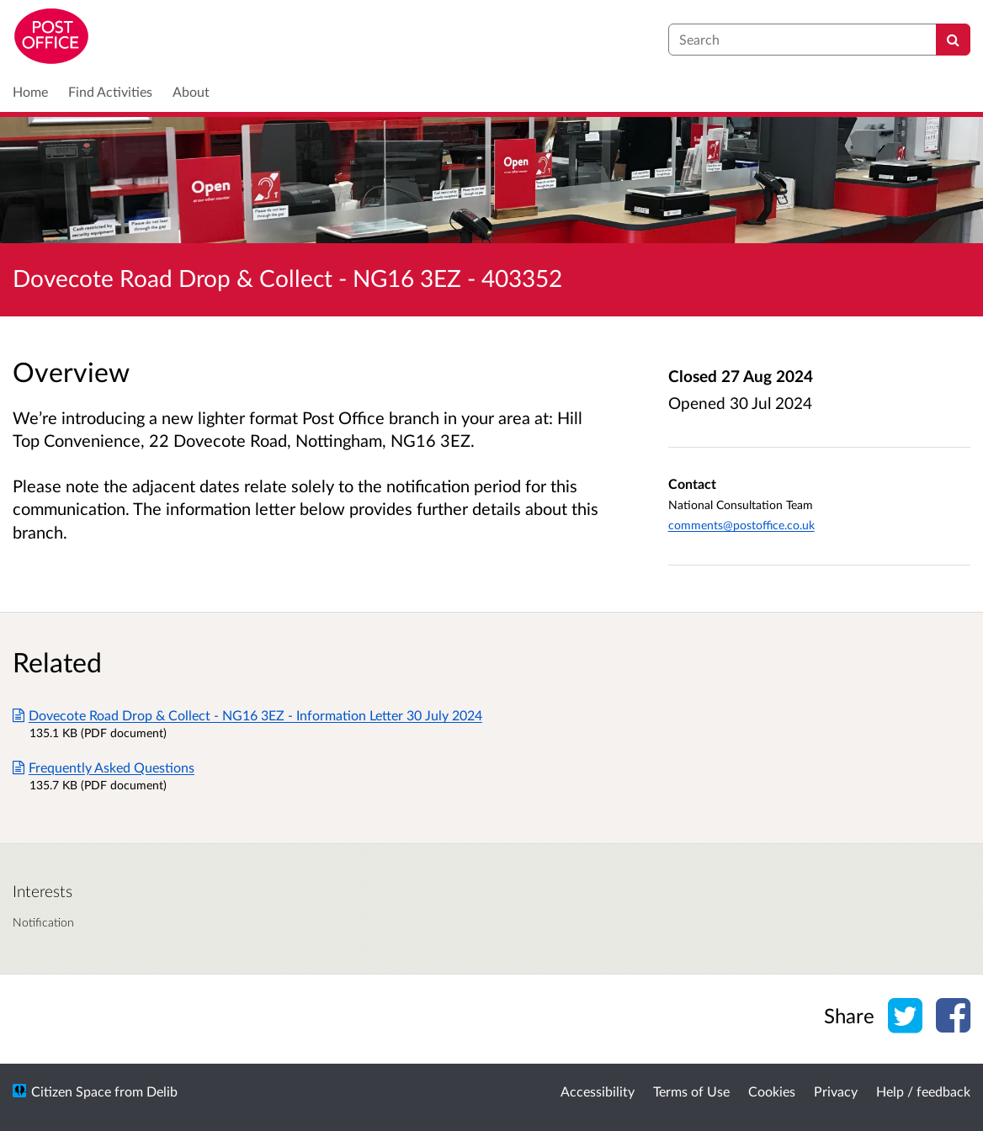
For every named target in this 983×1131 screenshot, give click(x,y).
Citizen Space (71, 1091)
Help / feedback (923, 1091)
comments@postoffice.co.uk (741, 525)
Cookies (771, 1091)
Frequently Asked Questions (103, 767)
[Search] (953, 40)
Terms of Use (691, 1091)
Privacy (836, 1091)
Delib (162, 1091)
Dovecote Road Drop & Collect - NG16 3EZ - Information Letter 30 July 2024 (247, 715)
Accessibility (598, 1091)
